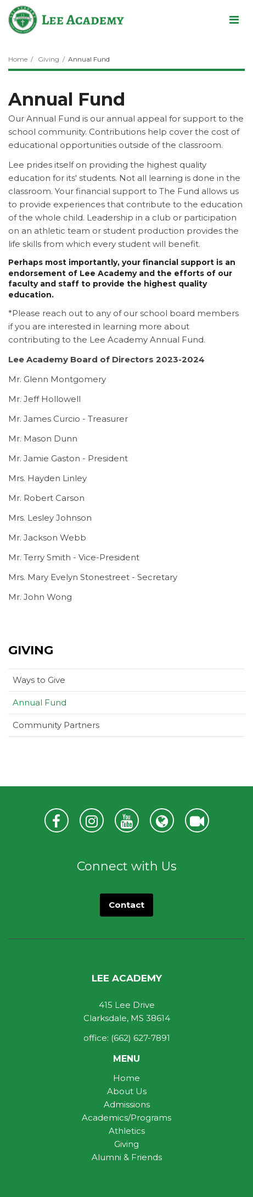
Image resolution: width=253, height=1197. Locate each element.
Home (17, 59)
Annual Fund (39, 702)
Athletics (127, 1131)
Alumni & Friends (127, 1157)
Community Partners (56, 725)
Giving (48, 59)
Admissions (127, 1104)
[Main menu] (234, 19)
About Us (127, 1091)
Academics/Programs (126, 1117)
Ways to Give (39, 680)
